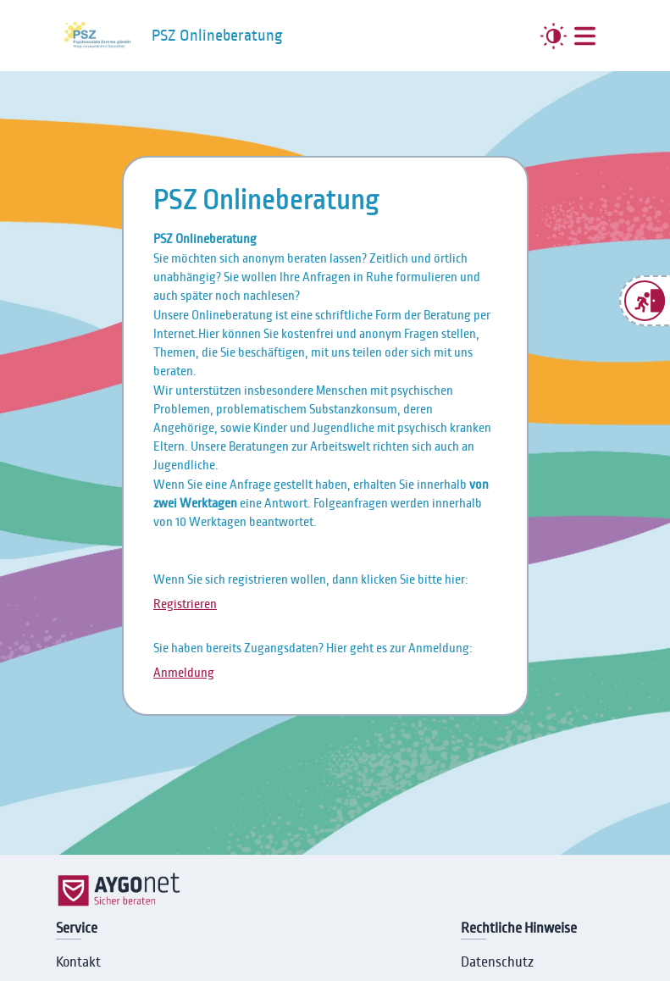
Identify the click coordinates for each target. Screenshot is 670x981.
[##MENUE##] (584, 36)
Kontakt (78, 962)
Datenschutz (497, 962)
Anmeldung (183, 672)
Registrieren (185, 604)
